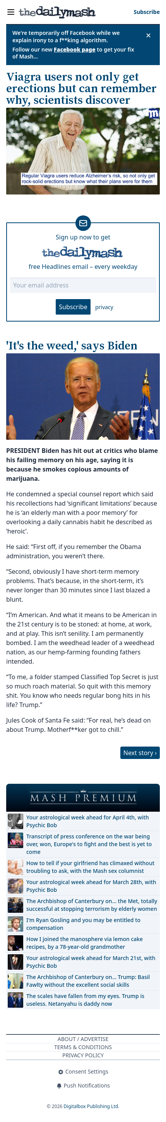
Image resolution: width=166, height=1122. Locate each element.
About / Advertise (83, 1039)
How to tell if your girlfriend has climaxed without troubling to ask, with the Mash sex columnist (90, 866)
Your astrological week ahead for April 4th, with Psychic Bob (87, 821)
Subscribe (73, 307)
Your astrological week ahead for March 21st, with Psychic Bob (91, 961)
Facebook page (75, 49)
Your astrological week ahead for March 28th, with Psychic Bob (91, 885)
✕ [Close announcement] (148, 35)
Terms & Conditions (83, 1047)
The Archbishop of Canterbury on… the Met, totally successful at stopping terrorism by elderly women (91, 904)
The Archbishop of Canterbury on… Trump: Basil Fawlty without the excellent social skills (88, 980)
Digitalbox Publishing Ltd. (91, 1106)
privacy (104, 307)
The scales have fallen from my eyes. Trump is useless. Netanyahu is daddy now (85, 999)
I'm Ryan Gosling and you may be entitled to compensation (83, 923)
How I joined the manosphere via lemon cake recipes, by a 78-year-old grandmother (84, 942)
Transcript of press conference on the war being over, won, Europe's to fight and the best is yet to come (89, 844)
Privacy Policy (83, 1055)
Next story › (140, 753)
